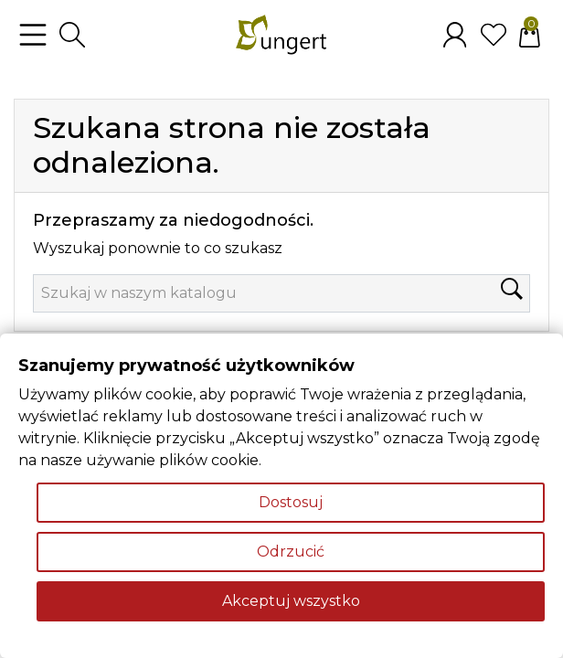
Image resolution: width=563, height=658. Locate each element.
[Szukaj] (281, 293)
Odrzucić (290, 551)
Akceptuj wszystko (291, 601)
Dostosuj (291, 502)
